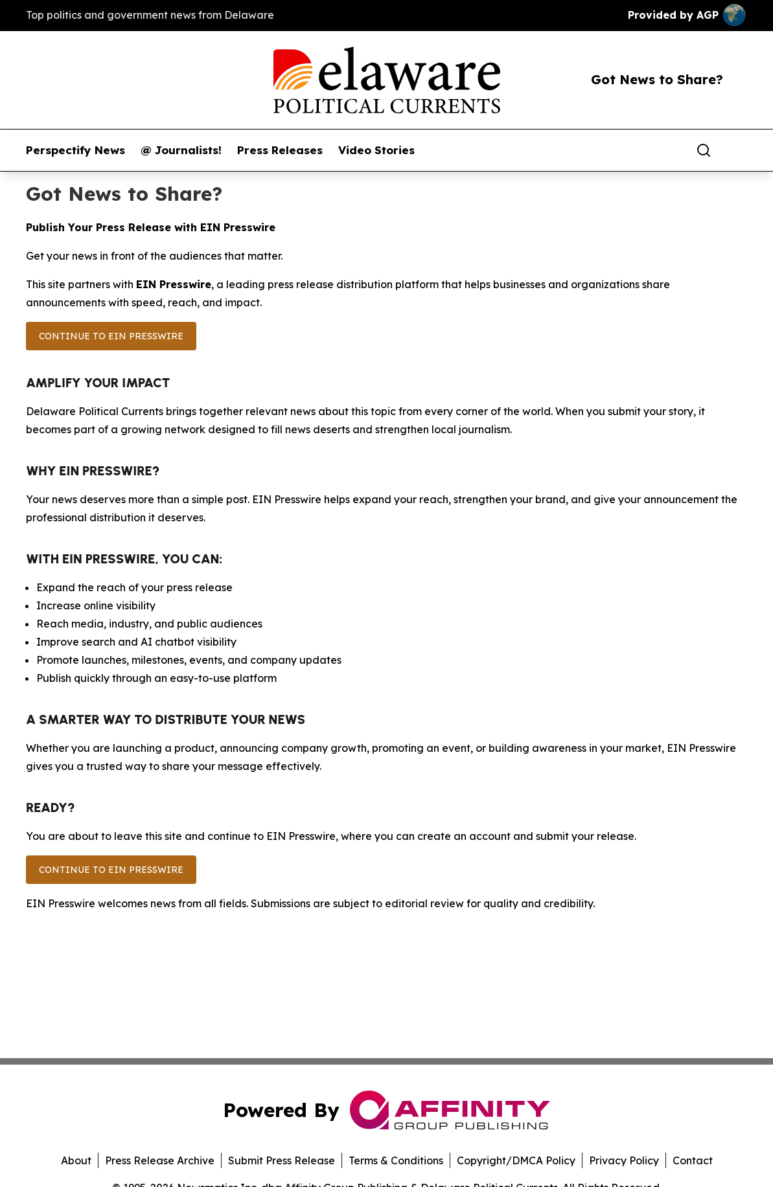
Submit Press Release (281, 1160)
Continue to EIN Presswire (111, 336)
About (76, 1160)
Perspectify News (75, 150)
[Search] (703, 150)
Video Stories (376, 150)
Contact (693, 1160)
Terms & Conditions (396, 1160)
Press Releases (280, 150)
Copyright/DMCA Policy (516, 1160)
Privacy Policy (624, 1160)
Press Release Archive (159, 1160)
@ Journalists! (181, 150)
